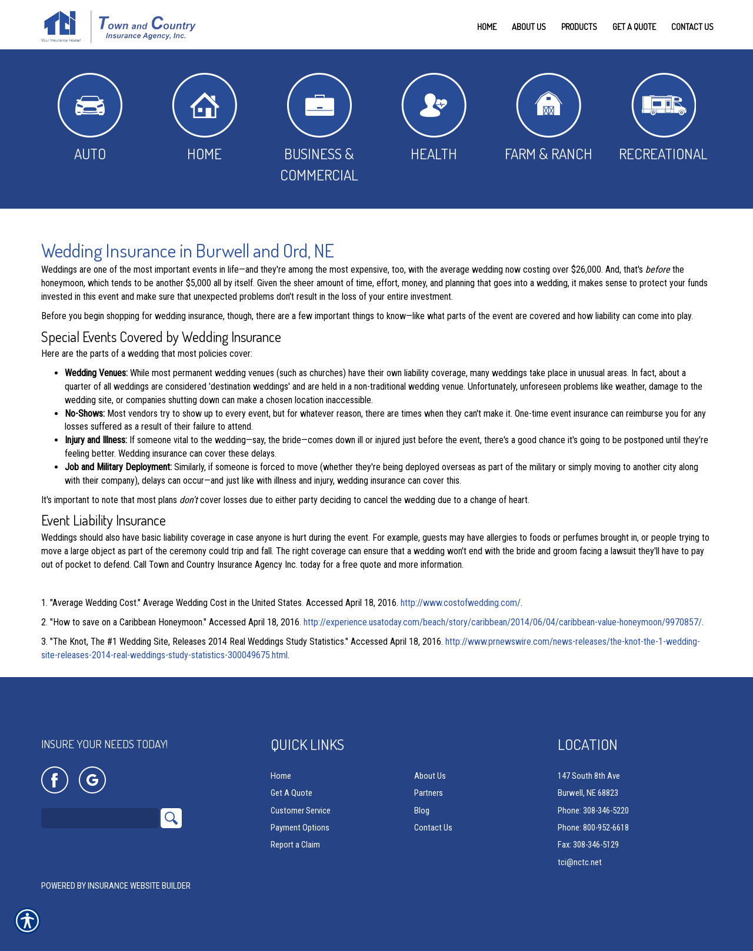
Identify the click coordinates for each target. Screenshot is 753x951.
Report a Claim (295, 845)
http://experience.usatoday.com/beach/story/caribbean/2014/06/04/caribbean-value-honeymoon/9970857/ (503, 622)
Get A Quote (291, 793)
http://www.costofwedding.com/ (461, 602)
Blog (421, 810)
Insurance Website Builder (139, 886)
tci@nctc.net (580, 862)
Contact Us (433, 828)
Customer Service (301, 810)
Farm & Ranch (548, 118)
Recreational (663, 118)
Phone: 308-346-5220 (593, 810)
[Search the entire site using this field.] (100, 819)
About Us (430, 776)
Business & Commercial (319, 128)
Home (204, 118)
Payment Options (300, 828)
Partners (428, 793)
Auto (90, 118)
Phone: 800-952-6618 (593, 828)
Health (434, 118)
